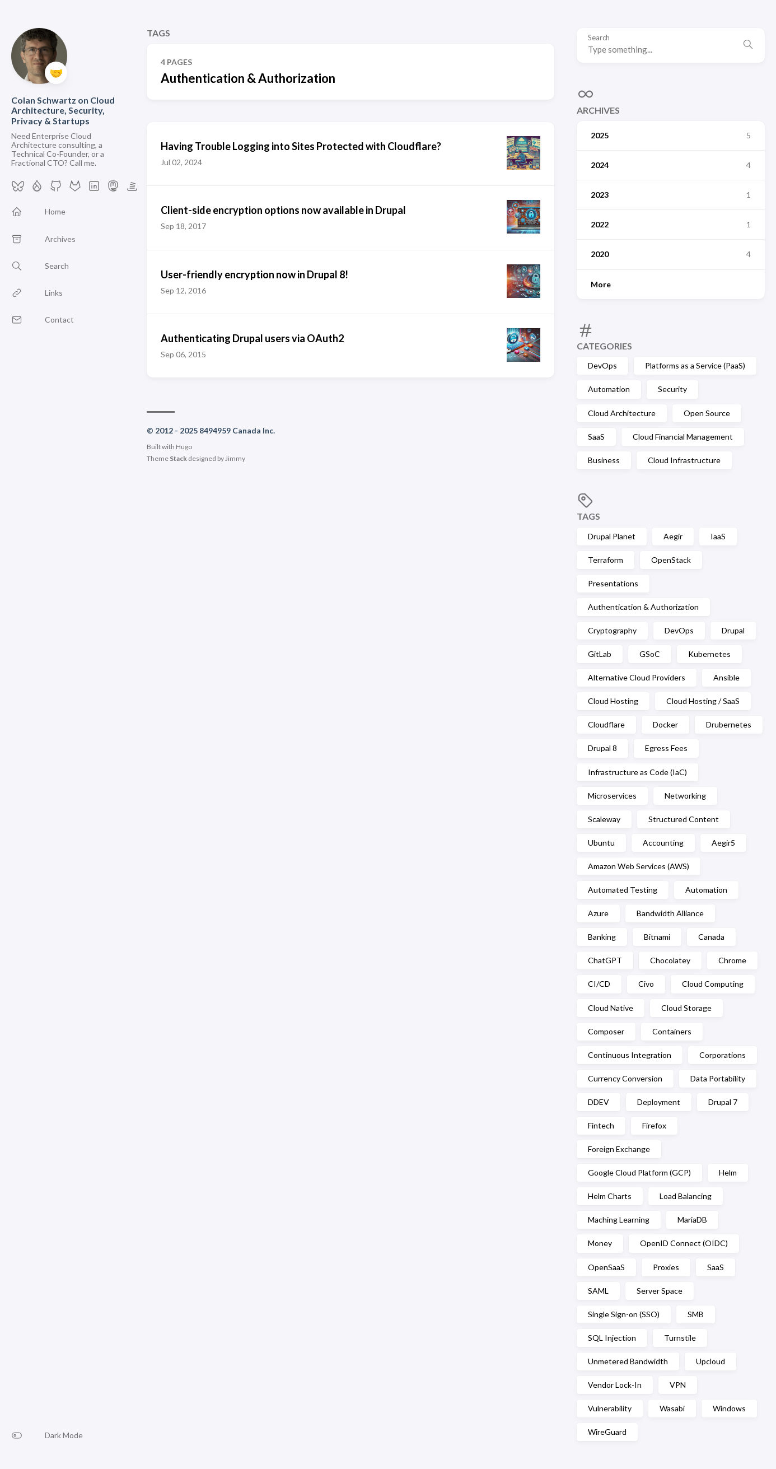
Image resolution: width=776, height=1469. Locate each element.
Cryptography (612, 630)
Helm (728, 1172)
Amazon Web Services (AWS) (638, 866)
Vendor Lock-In (615, 1384)
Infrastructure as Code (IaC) (637, 772)
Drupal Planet (611, 536)
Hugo (184, 446)
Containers (671, 1031)
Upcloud (710, 1361)
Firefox (654, 1125)
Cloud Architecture (622, 413)
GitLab (599, 654)
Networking (685, 795)
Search (599, 38)
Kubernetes (709, 654)
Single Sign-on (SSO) (624, 1314)
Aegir (672, 536)
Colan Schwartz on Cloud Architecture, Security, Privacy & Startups (63, 110)
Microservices (612, 795)
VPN (678, 1384)
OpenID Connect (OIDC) (684, 1243)
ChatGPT (605, 960)
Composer (606, 1031)
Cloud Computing (713, 983)
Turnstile (680, 1337)
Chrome (732, 960)
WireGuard (607, 1432)
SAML (598, 1290)
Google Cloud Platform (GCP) (639, 1172)
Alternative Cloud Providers (636, 677)
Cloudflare (606, 724)
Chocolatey (670, 960)
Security (672, 389)
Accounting (663, 842)
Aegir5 (723, 842)
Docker (665, 724)
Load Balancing (686, 1196)
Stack (178, 458)
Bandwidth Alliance (670, 913)
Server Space (659, 1290)
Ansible (726, 677)
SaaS (596, 436)
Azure (598, 913)
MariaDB (692, 1219)
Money (600, 1243)
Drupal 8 (602, 748)
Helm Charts (610, 1196)
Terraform (605, 560)
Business (604, 460)
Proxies (666, 1267)
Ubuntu (601, 842)
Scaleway (604, 819)
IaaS (718, 536)
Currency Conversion (625, 1078)
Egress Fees (666, 748)
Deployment (658, 1102)
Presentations (613, 583)
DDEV (598, 1102)
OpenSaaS (606, 1267)
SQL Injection (612, 1337)
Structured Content (683, 819)
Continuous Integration (629, 1055)
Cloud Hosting (613, 701)
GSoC (649, 654)
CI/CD (599, 983)
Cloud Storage (686, 1008)
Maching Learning (618, 1219)
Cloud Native (610, 1008)
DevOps (602, 365)
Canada (711, 936)
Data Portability (717, 1078)
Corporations (722, 1055)
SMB (696, 1314)
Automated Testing (622, 889)
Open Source (707, 413)
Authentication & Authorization (643, 607)
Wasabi (672, 1408)
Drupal (733, 630)
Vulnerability (610, 1408)
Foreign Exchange (619, 1149)
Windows (729, 1408)
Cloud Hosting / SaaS (703, 701)
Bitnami (657, 936)
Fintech (601, 1125)
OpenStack (671, 560)
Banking (602, 936)
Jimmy (235, 458)
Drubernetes (728, 724)
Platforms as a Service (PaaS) (695, 365)
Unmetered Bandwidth (628, 1361)
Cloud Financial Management (683, 436)
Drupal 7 (722, 1102)
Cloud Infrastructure (684, 460)
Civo (646, 983)
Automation (609, 389)
